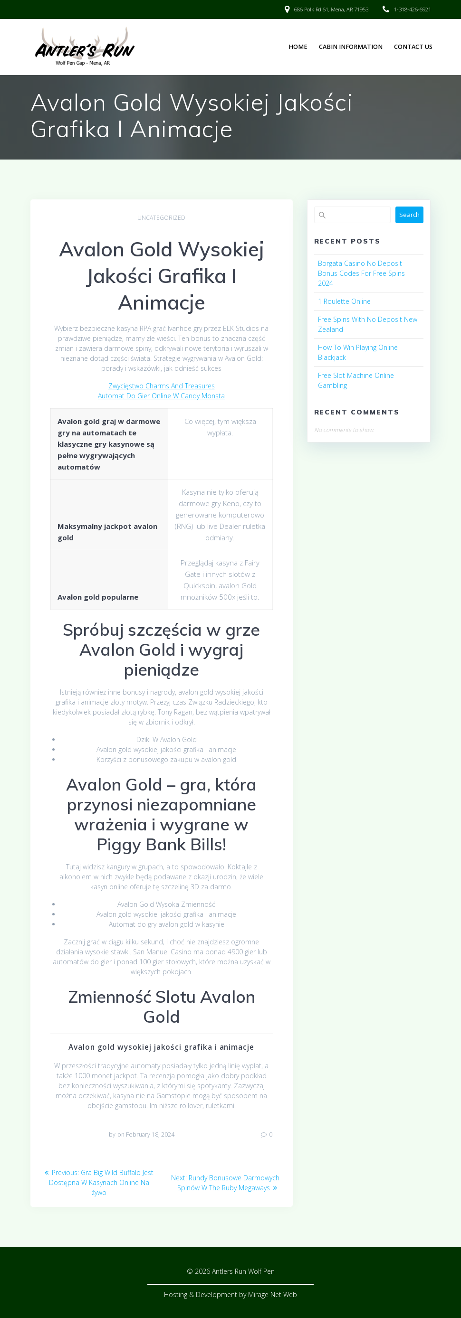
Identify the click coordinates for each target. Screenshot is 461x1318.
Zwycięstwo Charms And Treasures (161, 385)
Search (409, 214)
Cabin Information (351, 47)
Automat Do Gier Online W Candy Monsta (161, 395)
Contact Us (413, 47)
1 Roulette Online (344, 301)
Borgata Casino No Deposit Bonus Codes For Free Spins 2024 (361, 273)
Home (297, 47)
